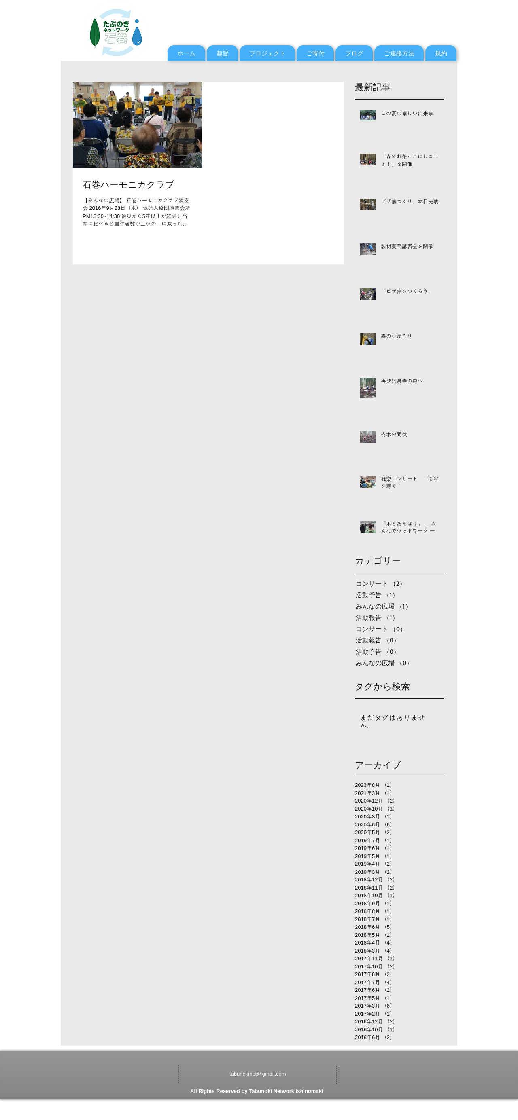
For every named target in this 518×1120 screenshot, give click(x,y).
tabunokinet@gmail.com (257, 1074)
